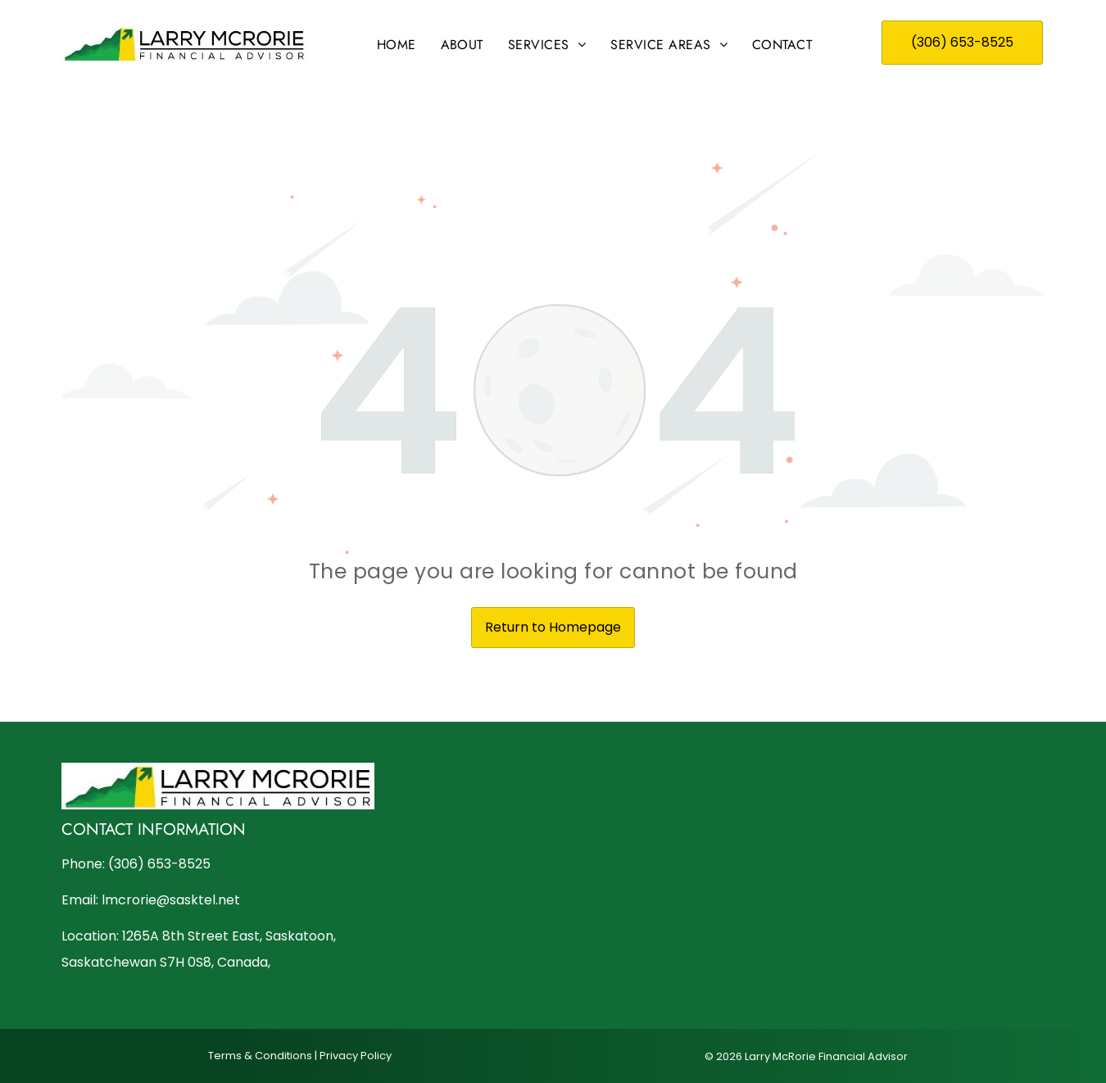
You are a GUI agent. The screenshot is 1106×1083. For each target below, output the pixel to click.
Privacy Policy (356, 1055)
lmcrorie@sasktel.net (171, 899)
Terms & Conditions (260, 1055)
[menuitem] (396, 45)
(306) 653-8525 (159, 863)
